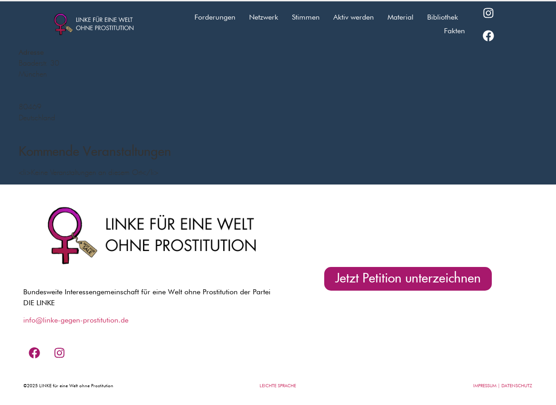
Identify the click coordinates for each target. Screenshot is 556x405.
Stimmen (306, 17)
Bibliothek (442, 17)
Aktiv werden (353, 17)
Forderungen (214, 17)
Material (400, 17)
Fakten (454, 30)
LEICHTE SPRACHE (278, 385)
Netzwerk (263, 17)
